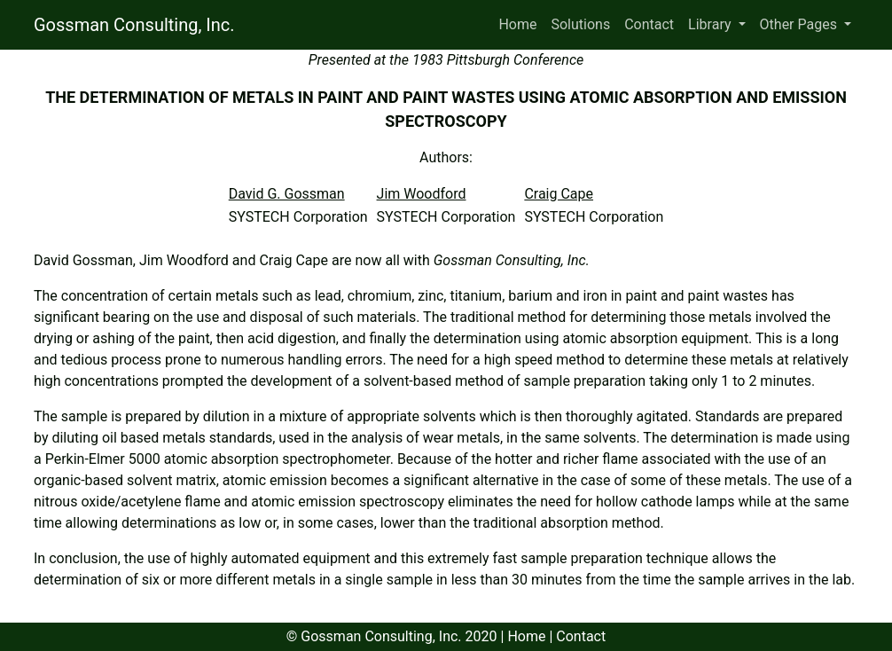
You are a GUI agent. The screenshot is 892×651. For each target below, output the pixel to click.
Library (711, 24)
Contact (649, 24)
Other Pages (800, 24)
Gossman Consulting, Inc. (134, 24)
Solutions (580, 24)
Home (517, 24)
